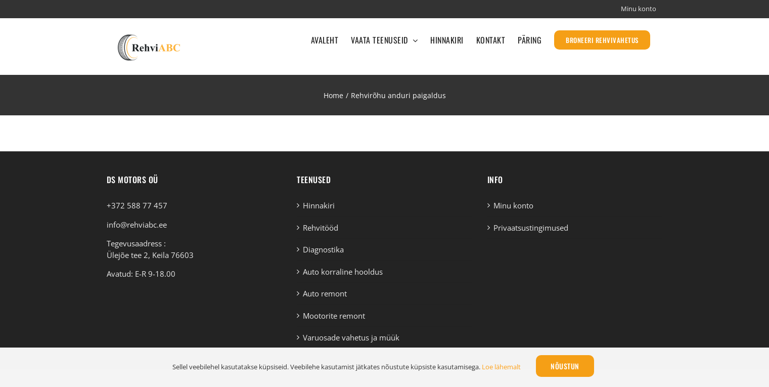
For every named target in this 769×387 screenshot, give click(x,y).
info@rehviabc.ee (137, 225)
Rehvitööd (320, 228)
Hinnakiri (319, 205)
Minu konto (513, 205)
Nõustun (565, 366)
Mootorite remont (334, 316)
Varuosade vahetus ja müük (351, 337)
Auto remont (325, 293)
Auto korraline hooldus (343, 272)
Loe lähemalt (501, 366)
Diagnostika (323, 249)
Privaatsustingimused (530, 228)
